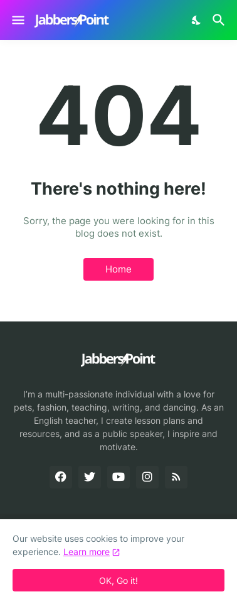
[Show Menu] (17, 20)
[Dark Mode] (197, 20)
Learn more (86, 551)
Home (118, 269)
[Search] (220, 20)
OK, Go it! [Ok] (118, 580)
